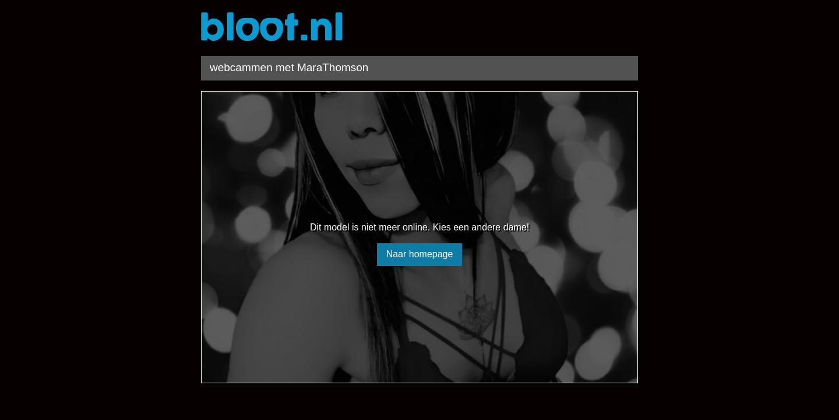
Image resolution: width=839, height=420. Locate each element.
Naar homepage (419, 254)
